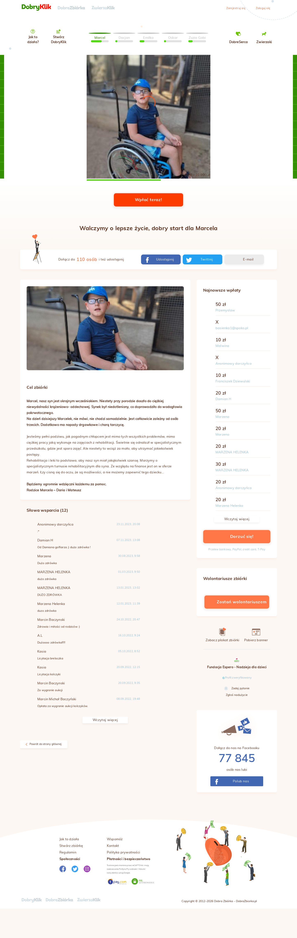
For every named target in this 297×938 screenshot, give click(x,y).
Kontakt (113, 874)
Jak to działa (69, 867)
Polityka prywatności (123, 881)
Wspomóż (115, 867)
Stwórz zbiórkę (71, 874)
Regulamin (67, 881)
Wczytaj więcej (105, 748)
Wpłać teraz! (148, 228)
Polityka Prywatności (128, 898)
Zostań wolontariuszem (237, 630)
